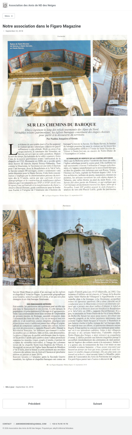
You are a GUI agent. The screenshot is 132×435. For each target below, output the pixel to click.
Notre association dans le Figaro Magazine (42, 26)
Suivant (97, 403)
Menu (7, 16)
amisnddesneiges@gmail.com (29, 424)
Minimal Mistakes (66, 428)
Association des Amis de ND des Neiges (32, 5)
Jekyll (54, 428)
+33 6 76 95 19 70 (58, 424)
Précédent (34, 403)
